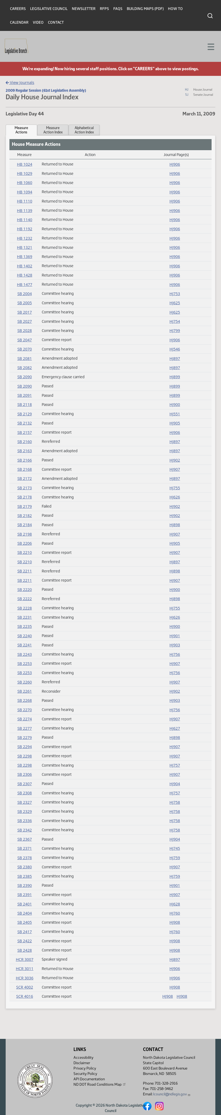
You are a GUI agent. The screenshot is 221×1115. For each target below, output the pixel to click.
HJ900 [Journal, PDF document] (175, 404)
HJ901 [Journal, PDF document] (175, 635)
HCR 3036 (24, 978)
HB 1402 (24, 265)
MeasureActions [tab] (21, 130)
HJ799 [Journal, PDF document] (175, 330)
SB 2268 (24, 700)
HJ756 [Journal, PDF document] (175, 654)
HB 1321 (24, 247)
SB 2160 (24, 441)
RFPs (104, 8)
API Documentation (89, 1079)
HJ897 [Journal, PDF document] (175, 358)
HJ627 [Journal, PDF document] (175, 728)
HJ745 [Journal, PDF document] (175, 848)
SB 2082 (24, 367)
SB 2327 (24, 802)
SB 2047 (24, 339)
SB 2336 (24, 820)
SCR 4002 (24, 987)
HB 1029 (24, 173)
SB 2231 (24, 617)
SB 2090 (24, 376)
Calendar (19, 22)
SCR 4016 (24, 996)
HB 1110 (24, 201)
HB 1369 (24, 256)
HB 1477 (24, 284)
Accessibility (83, 1057)
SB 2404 (24, 913)
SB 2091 (24, 395)
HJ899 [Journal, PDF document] (175, 376)
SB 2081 (24, 358)
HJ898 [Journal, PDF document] (175, 524)
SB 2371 (24, 848)
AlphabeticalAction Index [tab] (84, 130)
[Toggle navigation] (210, 46)
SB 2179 (24, 506)
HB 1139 (24, 210)
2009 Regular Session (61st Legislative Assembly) (46, 90)
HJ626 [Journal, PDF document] (175, 497)
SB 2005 (24, 302)
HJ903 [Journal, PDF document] (175, 644)
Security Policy (85, 1073)
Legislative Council (49, 8)
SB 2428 (24, 950)
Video (38, 22)
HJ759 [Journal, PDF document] (175, 857)
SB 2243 (24, 654)
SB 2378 (24, 857)
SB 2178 (24, 497)
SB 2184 (24, 524)
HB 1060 (24, 182)
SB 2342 (24, 830)
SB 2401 (24, 904)
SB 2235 (24, 626)
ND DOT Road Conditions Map (99, 1084)
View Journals (20, 82)
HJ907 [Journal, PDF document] (175, 469)
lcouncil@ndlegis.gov (172, 1094)
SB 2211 (24, 571)
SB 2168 (24, 469)
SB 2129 (24, 413)
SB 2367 (24, 839)
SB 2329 (24, 811)
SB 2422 (24, 940)
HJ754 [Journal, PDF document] (175, 321)
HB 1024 (24, 164)
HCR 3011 (24, 968)
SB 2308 (24, 792)
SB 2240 (24, 635)
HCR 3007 (24, 959)
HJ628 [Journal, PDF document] (175, 904)
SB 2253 (24, 663)
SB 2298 (24, 756)
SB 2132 (24, 423)
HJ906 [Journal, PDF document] (175, 164)
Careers (18, 8)
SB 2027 (24, 321)
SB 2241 (24, 644)
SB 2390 (24, 885)
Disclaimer (81, 1063)
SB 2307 (24, 783)
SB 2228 (24, 608)
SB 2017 (24, 312)
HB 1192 (24, 228)
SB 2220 (24, 589)
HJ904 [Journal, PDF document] (175, 783)
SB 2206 (24, 543)
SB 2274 (24, 718)
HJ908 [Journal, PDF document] (175, 922)
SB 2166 (24, 460)
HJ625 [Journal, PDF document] (175, 302)
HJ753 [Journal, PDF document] (175, 293)
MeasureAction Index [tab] (52, 130)
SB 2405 (24, 922)
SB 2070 (24, 349)
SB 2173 (24, 487)
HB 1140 (24, 219)
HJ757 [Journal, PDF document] (175, 765)
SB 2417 (24, 931)
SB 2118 (24, 404)
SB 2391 (24, 894)
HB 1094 (24, 191)
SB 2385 (24, 876)
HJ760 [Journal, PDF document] (175, 913)
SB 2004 (24, 293)
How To (175, 8)
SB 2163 (24, 450)
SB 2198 (24, 534)
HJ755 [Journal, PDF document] (175, 487)
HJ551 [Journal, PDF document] (175, 413)
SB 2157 (24, 432)
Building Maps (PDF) (145, 8)
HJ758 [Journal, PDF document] (175, 802)
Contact (56, 22)
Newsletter (84, 8)
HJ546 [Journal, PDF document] (175, 349)
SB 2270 (24, 709)
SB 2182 (24, 515)
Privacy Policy (84, 1068)
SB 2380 (24, 866)
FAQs (117, 8)
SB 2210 (24, 552)
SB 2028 (24, 330)
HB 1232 (24, 238)
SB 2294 (24, 746)
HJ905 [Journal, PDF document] (175, 423)
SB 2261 (24, 691)
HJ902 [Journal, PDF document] (175, 460)
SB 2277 (24, 728)
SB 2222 (24, 598)
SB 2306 (24, 774)
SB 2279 (24, 737)
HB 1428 (24, 275)
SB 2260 (24, 682)
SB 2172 (24, 478)
